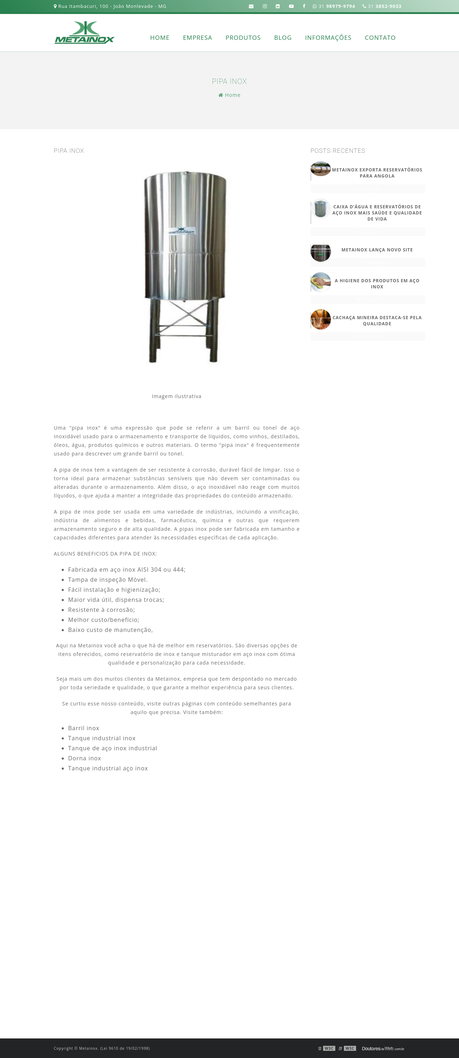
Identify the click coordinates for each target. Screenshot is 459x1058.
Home (160, 37)
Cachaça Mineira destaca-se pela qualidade (377, 321)
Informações (328, 37)
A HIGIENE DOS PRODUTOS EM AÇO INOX (377, 284)
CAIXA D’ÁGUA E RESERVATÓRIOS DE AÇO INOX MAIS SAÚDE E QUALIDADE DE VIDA (377, 213)
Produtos (243, 37)
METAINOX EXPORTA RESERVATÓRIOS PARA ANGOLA (377, 173)
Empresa (197, 37)
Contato (380, 37)
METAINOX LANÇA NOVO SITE (377, 250)
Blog (283, 37)
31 (382, 6)
